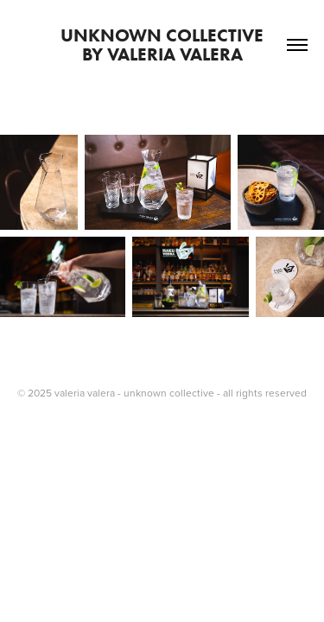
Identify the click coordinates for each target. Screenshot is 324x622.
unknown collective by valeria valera (183, 44)
